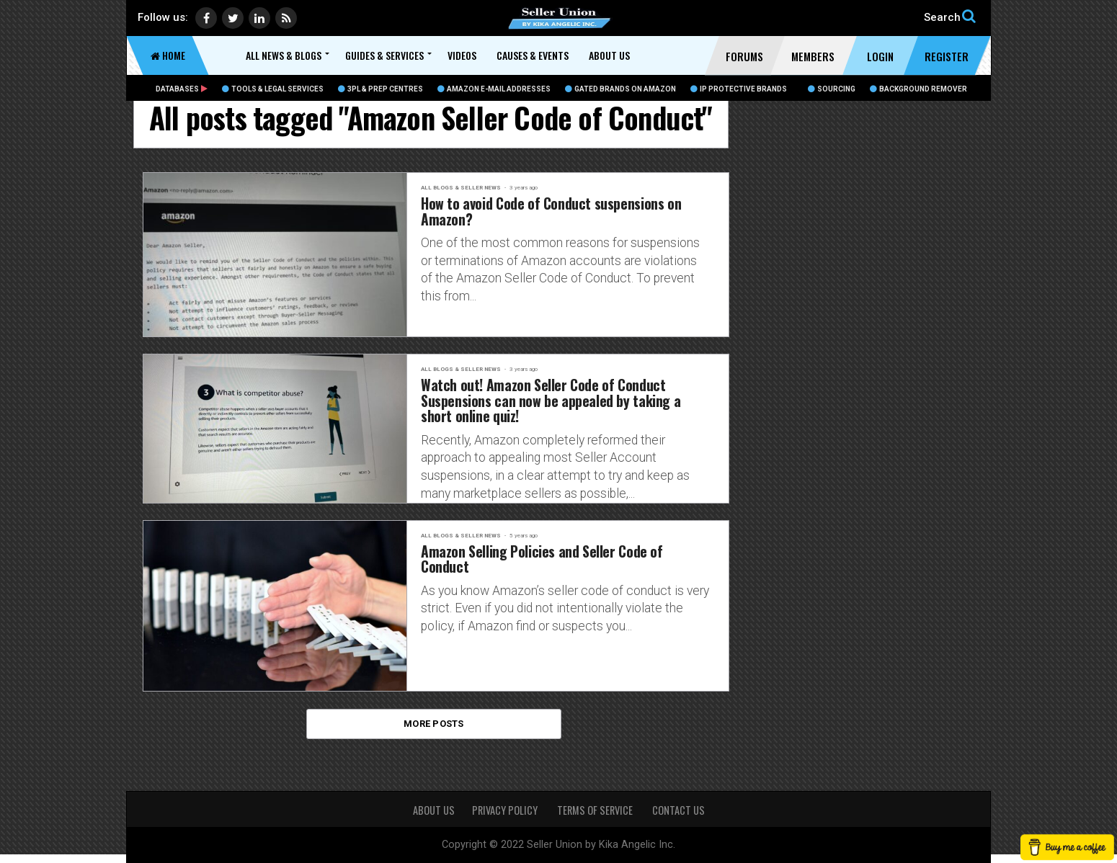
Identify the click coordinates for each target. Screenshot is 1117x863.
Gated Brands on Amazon (620, 89)
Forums (744, 56)
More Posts (434, 730)
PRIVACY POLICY (506, 810)
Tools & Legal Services (273, 89)
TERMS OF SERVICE (596, 810)
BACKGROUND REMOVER (918, 89)
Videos (462, 55)
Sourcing (831, 89)
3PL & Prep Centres (380, 89)
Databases (182, 89)
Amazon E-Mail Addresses (494, 89)
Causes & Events (533, 55)
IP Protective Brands (738, 89)
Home (168, 55)
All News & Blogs (283, 55)
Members (813, 56)
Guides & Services (384, 55)
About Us (609, 55)
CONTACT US (678, 810)
